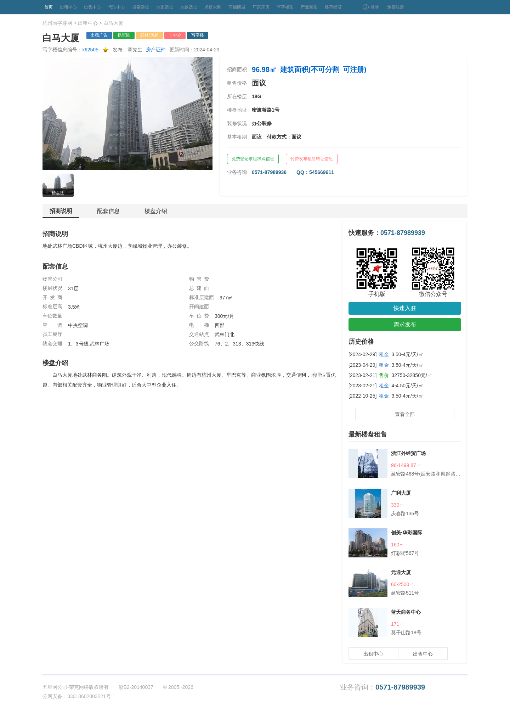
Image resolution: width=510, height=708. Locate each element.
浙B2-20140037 (136, 687)
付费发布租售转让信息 (311, 158)
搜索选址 (140, 7)
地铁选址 (188, 7)
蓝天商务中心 (406, 612)
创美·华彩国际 (406, 532)
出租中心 (68, 7)
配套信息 (108, 211)
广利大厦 (401, 493)
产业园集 (309, 7)
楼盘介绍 (155, 211)
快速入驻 (404, 308)
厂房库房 (261, 7)
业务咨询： (382, 687)
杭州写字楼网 (57, 23)
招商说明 (61, 213)
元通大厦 (401, 572)
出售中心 (92, 7)
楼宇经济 (333, 7)
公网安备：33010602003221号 (76, 696)
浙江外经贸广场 (408, 453)
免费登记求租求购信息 (253, 158)
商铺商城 (236, 7)
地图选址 (164, 7)
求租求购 (212, 7)
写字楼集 (285, 7)
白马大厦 (113, 23)
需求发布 (404, 324)
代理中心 (116, 7)
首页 (48, 7)
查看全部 (405, 414)
